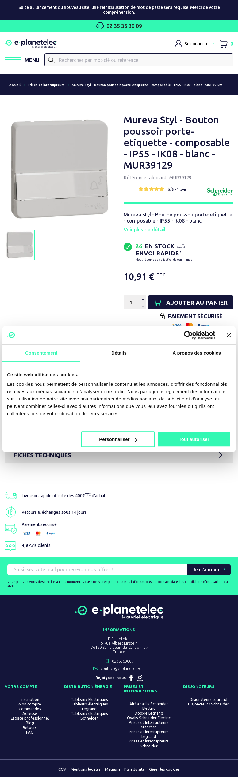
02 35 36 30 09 (119, 25)
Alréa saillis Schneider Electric (148, 706)
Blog (30, 723)
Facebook (131, 678)
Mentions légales (86, 770)
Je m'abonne (207, 570)
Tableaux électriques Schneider (89, 716)
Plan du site (134, 770)
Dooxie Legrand (149, 714)
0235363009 (122, 662)
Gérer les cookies (164, 770)
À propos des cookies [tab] (196, 352)
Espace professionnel (30, 719)
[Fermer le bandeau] (229, 335)
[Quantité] (131, 302)
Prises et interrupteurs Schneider (149, 744)
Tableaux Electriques (89, 700)
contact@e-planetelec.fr (123, 669)
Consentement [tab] (41, 352)
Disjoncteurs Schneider (208, 705)
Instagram (140, 678)
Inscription (30, 700)
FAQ (30, 733)
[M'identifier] (194, 43)
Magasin (112, 770)
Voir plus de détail (145, 230)
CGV (62, 770)
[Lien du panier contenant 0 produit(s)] (226, 43)
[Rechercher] (139, 60)
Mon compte (29, 705)
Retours (30, 728)
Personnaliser (118, 439)
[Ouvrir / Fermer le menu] (22, 60)
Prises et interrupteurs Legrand (149, 734)
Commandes (30, 709)
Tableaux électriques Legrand (89, 707)
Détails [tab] (119, 352)
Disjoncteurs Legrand (208, 700)
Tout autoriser (194, 439)
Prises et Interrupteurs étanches (149, 725)
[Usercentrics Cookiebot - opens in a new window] (188, 335)
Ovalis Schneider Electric (149, 718)
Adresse (29, 714)
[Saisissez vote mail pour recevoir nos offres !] (97, 570)
